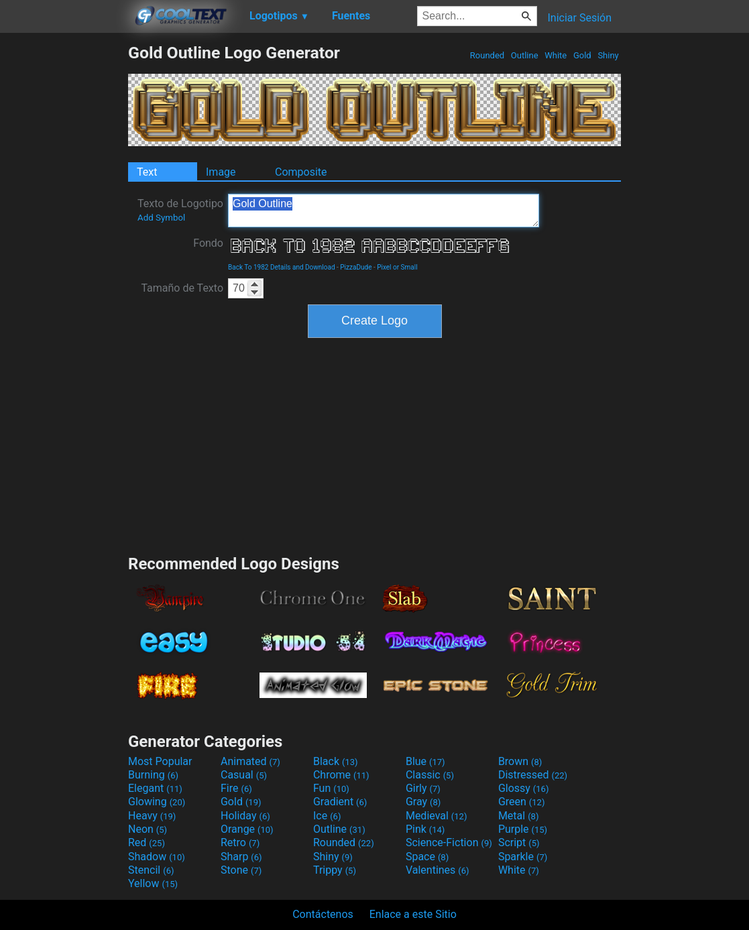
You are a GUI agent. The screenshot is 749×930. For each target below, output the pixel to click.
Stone (241, 870)
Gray (423, 801)
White (555, 55)
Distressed (532, 774)
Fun (331, 788)
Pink (425, 829)
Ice (327, 815)
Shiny (608, 55)
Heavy (152, 815)
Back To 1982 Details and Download (281, 267)
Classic (430, 774)
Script (519, 842)
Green (521, 801)
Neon (147, 829)
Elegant (155, 788)
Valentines (437, 870)
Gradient (340, 801)
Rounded (487, 55)
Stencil (151, 870)
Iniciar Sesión (579, 17)
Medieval (436, 815)
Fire (236, 788)
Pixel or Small (397, 267)
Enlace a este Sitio (413, 914)
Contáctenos (322, 914)
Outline (524, 55)
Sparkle (522, 856)
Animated (250, 761)
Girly (423, 788)
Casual (244, 774)
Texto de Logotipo (180, 210)
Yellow (153, 883)
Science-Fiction (449, 842)
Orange (247, 829)
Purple (522, 829)
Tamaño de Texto (182, 288)
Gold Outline (383, 210)
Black (335, 761)
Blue (425, 761)
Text (147, 172)
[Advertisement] (63, 244)
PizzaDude (355, 267)
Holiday (245, 815)
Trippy (334, 870)
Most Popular (160, 761)
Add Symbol (161, 218)
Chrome (341, 774)
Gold (582, 55)
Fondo (208, 243)
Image (221, 172)
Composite (301, 172)
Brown (520, 761)
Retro (240, 842)
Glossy (523, 788)
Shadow (156, 856)
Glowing (156, 801)
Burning (153, 774)
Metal (518, 815)
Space (427, 856)
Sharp (241, 856)
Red (146, 842)
